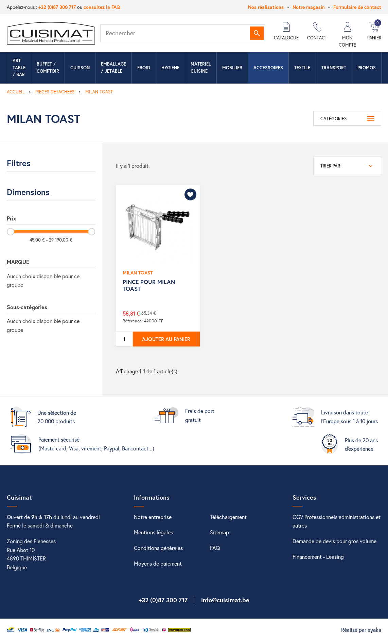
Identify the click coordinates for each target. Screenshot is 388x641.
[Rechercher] (182, 33)
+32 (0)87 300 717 (57, 7)
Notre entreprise (153, 516)
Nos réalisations (266, 7)
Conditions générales (158, 547)
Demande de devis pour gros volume (334, 541)
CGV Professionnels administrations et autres (337, 521)
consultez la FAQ (102, 7)
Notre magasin (309, 7)
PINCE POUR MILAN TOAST (149, 285)
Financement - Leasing (318, 556)
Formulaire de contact (357, 7)
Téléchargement (228, 516)
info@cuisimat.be (225, 600)
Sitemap (219, 532)
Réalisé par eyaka (361, 629)
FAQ (215, 547)
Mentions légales (153, 532)
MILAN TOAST (138, 272)
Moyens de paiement (158, 563)
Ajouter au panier (166, 339)
